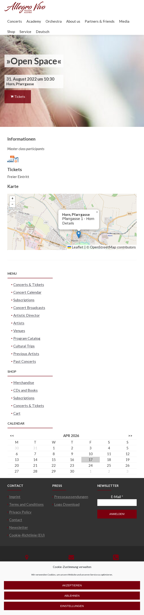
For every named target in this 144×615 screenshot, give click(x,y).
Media (124, 21)
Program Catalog (26, 338)
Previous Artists (26, 354)
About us (73, 21)
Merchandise (23, 382)
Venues (19, 330)
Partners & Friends (100, 21)
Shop (11, 31)
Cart (16, 413)
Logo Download (67, 504)
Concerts (14, 21)
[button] (78, 234)
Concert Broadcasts (29, 307)
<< (12, 435)
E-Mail (117, 497)
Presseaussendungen (71, 497)
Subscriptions (23, 300)
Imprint (14, 497)
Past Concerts (24, 361)
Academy (33, 21)
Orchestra (54, 21)
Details (68, 223)
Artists (18, 323)
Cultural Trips (24, 346)
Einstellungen (72, 606)
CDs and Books (25, 390)
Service (25, 31)
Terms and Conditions (26, 504)
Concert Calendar (27, 292)
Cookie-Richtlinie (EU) (27, 535)
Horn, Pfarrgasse (20, 84)
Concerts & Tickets (28, 284)
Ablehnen (72, 595)
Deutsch (42, 31)
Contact (15, 520)
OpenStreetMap (103, 247)
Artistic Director (26, 315)
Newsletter (18, 527)
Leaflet (75, 247)
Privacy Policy (20, 512)
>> (130, 435)
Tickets (17, 96)
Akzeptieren (72, 585)
